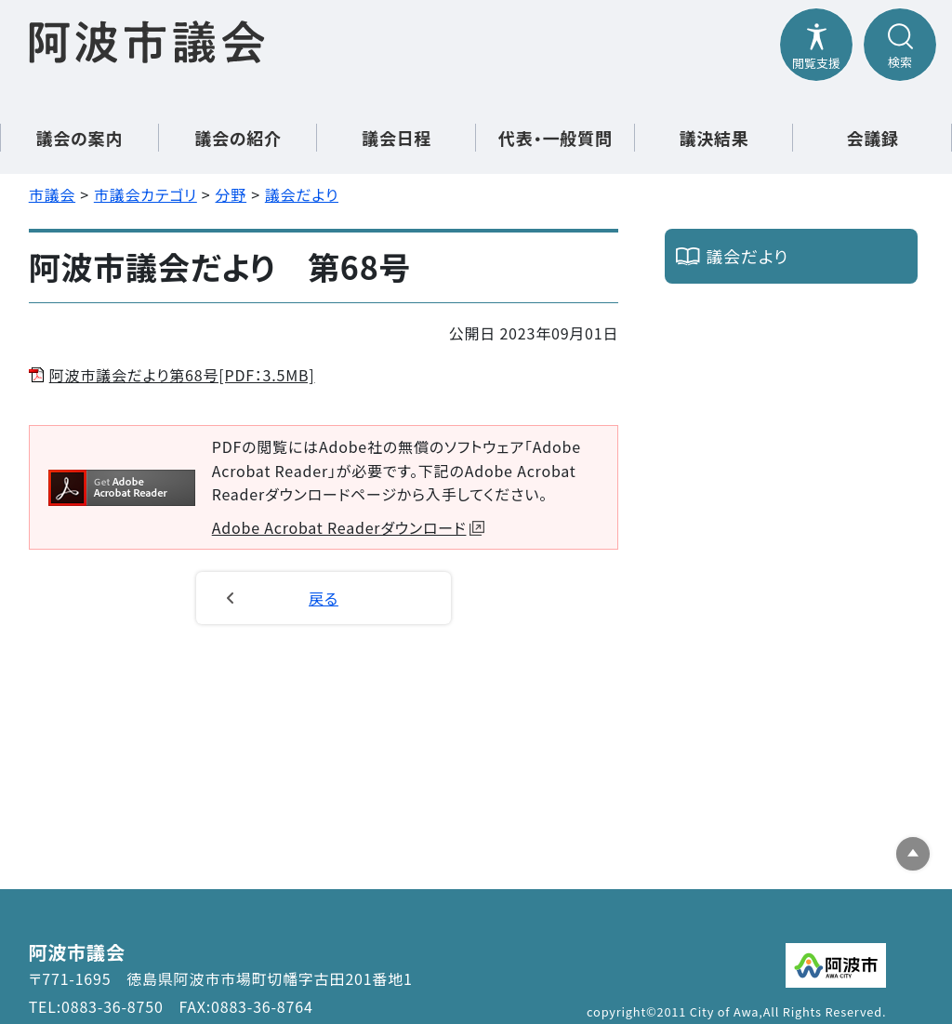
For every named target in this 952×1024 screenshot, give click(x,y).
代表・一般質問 (555, 138)
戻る (323, 598)
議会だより (301, 194)
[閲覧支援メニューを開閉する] (816, 44)
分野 (231, 194)
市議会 (52, 194)
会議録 (872, 138)
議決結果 (713, 138)
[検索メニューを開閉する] (900, 44)
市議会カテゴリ (145, 194)
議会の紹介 (238, 138)
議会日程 (396, 138)
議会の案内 (79, 138)
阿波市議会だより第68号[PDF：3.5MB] (182, 375)
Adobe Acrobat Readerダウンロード (348, 527)
